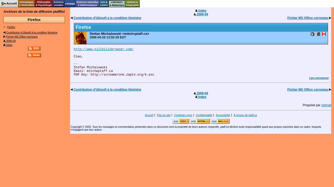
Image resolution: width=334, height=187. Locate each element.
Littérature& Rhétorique (117, 3)
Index (7, 45)
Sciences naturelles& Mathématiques (87, 3)
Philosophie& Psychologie (44, 3)
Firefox (11, 27)
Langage (70, 3)
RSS (36, 48)
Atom (36, 55)
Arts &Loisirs (104, 3)
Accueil (149, 115)
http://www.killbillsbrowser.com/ (103, 49)
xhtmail (326, 105)
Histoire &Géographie (132, 3)
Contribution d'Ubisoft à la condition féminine (30, 32)
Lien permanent (319, 78)
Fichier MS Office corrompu (20, 36)
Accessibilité (223, 115)
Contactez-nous (183, 115)
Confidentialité (204, 115)
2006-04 (9, 40)
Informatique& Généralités (26, 3)
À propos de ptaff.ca (245, 115)
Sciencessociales (59, 3)
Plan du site (163, 115)
